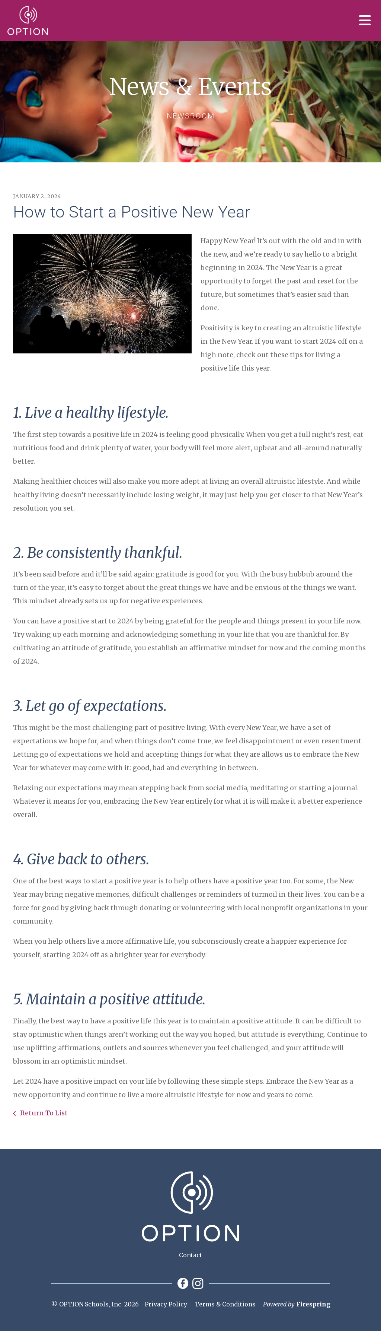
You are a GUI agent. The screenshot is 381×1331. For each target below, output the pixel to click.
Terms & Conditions (225, 1304)
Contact (190, 1255)
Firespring (313, 1304)
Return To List (43, 1113)
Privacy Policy (166, 1304)
